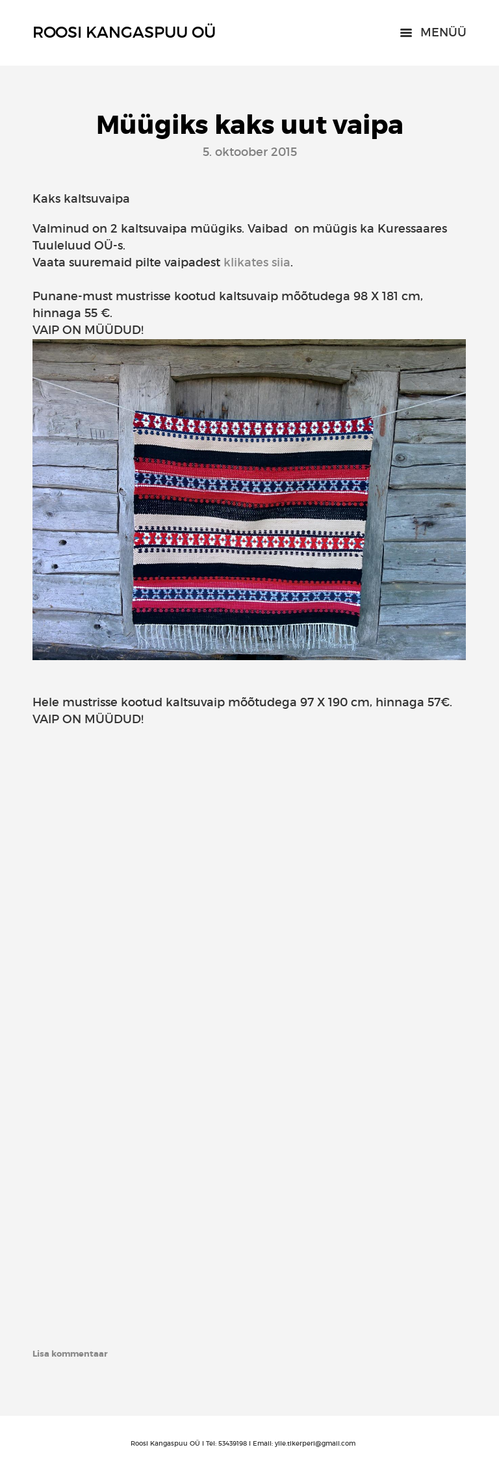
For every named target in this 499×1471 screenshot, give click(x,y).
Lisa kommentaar (70, 1353)
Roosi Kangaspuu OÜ (124, 32)
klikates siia (257, 262)
